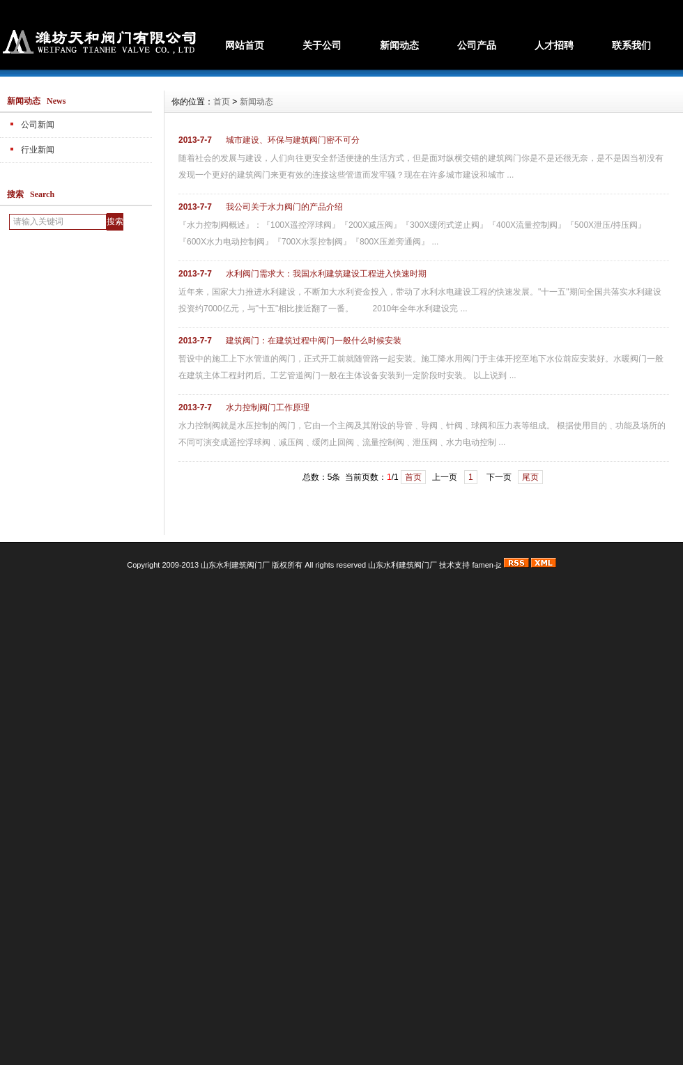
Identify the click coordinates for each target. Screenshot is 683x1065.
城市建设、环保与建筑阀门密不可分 (293, 140)
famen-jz (486, 565)
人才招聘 (554, 45)
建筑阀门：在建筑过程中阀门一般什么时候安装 (313, 340)
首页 (221, 102)
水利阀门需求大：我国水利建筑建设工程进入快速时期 (326, 274)
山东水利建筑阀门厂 (402, 565)
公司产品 (476, 45)
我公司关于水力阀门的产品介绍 (284, 207)
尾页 (530, 477)
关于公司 (322, 45)
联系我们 (631, 45)
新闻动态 (399, 45)
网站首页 (244, 45)
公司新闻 (37, 125)
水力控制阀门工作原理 (267, 407)
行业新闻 (37, 150)
